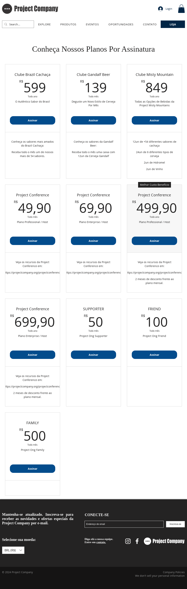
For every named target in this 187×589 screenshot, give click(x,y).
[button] (44, 24)
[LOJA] (173, 24)
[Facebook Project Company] (137, 541)
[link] (181, 8)
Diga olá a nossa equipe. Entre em (99, 541)
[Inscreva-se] (175, 524)
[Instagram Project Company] (128, 541)
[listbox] (13, 550)
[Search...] (17, 24)
